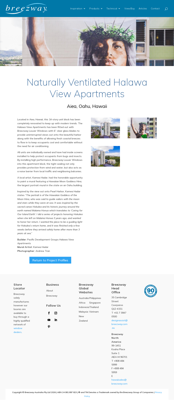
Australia (84, 298)
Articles (143, 8)
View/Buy (129, 8)
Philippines (95, 298)
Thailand (94, 307)
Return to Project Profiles (50, 260)
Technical (112, 8)
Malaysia (83, 311)
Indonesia (84, 307)
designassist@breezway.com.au (119, 324)
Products (94, 8)
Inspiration (76, 8)
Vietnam (94, 311)
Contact (155, 8)
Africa (82, 302)
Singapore (95, 302)
